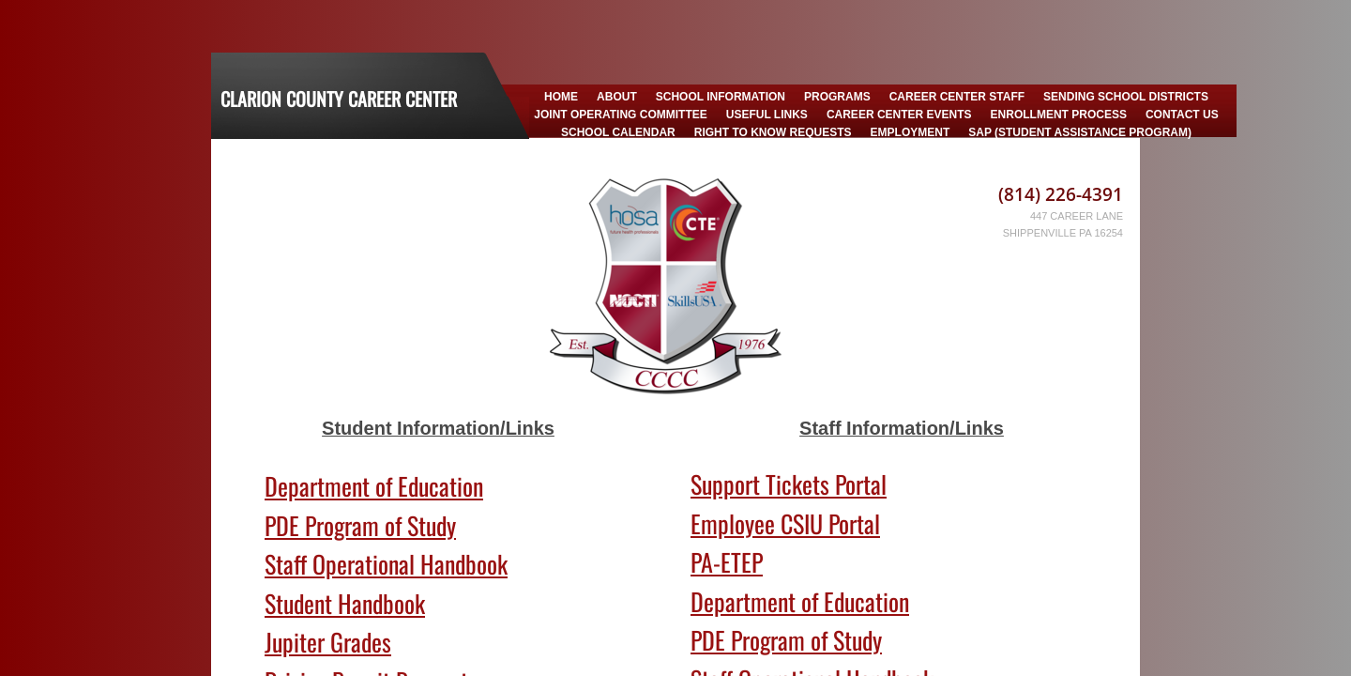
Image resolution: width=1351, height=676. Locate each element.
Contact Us (1182, 114)
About (617, 96)
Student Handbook (345, 603)
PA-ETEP (727, 562)
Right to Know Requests (773, 132)
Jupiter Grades (328, 641)
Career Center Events (899, 114)
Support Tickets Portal (789, 484)
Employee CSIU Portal (785, 523)
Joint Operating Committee (620, 114)
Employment (910, 132)
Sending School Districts (1125, 96)
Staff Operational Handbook (386, 563)
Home (561, 96)
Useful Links (767, 114)
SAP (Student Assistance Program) (1080, 132)
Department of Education (374, 486)
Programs (837, 96)
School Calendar (618, 132)
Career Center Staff (957, 96)
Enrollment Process (1059, 114)
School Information (720, 96)
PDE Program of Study (360, 525)
